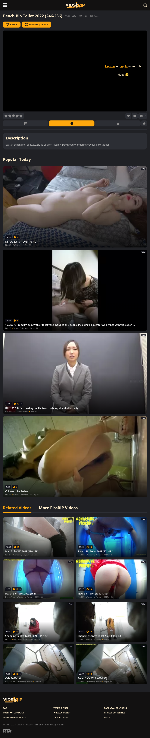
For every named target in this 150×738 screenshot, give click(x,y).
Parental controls (115, 708)
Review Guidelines (114, 712)
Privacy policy (62, 712)
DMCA (107, 717)
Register (110, 66)
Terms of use (60, 708)
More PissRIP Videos (58, 507)
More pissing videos (14, 717)
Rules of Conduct (13, 712)
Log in (124, 66)
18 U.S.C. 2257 (60, 717)
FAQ (5, 708)
